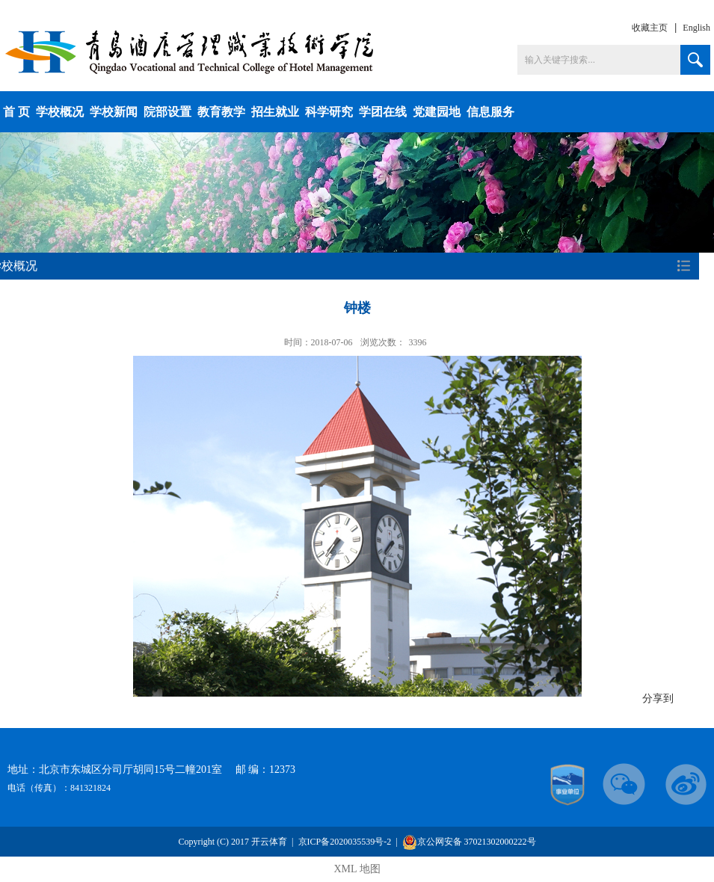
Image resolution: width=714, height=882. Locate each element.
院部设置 (167, 111)
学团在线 (383, 111)
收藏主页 (650, 27)
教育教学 (221, 111)
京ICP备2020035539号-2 (345, 841)
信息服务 (490, 111)
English (696, 27)
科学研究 (329, 111)
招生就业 (275, 111)
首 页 (16, 111)
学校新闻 (114, 111)
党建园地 (437, 111)
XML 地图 (356, 869)
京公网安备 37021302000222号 (469, 842)
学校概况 (60, 111)
